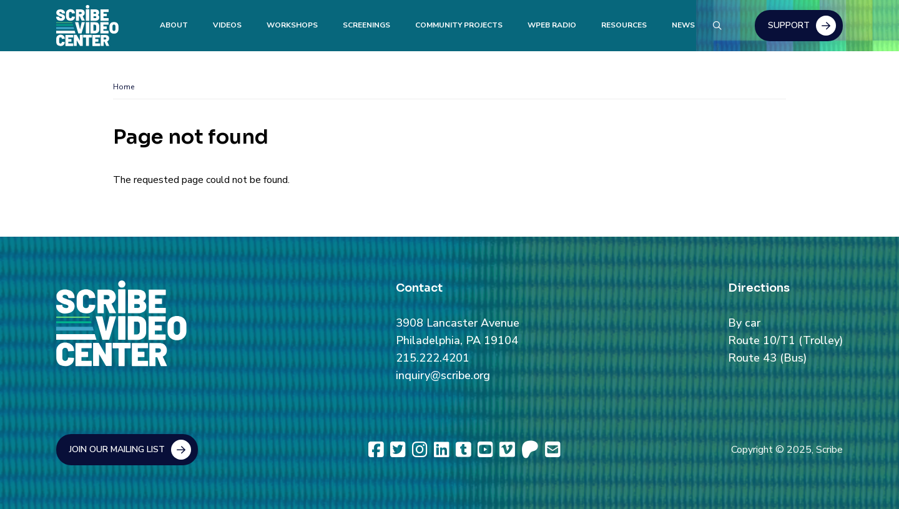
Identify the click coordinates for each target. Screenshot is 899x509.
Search (716, 23)
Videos (227, 25)
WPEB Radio (552, 25)
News (683, 25)
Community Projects (459, 25)
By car (744, 322)
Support (789, 25)
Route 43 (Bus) (767, 357)
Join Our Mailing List (117, 449)
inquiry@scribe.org (443, 375)
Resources (624, 25)
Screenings (366, 25)
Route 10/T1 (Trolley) (785, 340)
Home (123, 87)
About (174, 25)
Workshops (292, 25)
